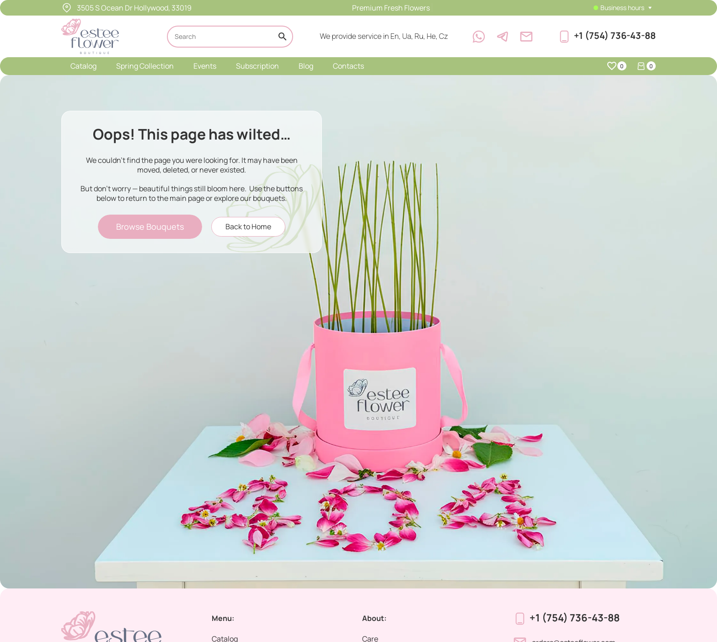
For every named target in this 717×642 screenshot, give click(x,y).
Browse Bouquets (150, 226)
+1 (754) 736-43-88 (615, 35)
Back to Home (248, 226)
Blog (306, 66)
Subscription (257, 66)
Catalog (83, 66)
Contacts (348, 66)
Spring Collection (145, 66)
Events (204, 66)
